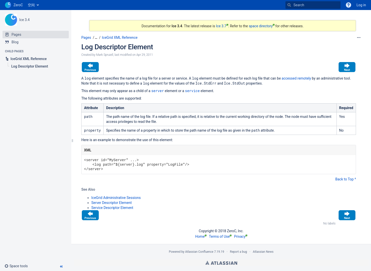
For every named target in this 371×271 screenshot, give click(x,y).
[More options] (358, 37)
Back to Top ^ (345, 179)
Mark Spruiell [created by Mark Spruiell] (104, 55)
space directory (261, 26)
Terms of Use (220, 236)
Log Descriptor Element (117, 47)
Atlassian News (263, 251)
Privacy (240, 236)
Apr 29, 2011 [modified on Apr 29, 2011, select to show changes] (144, 55)
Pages (86, 38)
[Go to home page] (14, 5)
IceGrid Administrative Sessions (116, 198)
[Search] (289, 5)
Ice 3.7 (222, 26)
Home (200, 236)
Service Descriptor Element (112, 208)
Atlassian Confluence (199, 251)
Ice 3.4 (24, 20)
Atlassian (221, 262)
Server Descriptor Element (111, 203)
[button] (18, 266)
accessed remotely (296, 78)
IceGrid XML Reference (119, 38)
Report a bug (238, 251)
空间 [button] (31, 5)
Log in (361, 5)
